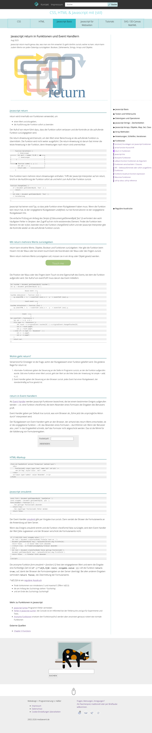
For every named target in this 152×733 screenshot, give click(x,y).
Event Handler (19, 401)
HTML (41, 21)
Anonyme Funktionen (23, 616)
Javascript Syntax (21, 607)
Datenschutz (37, 708)
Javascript (64, 21)
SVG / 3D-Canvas (132, 23)
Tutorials (109, 21)
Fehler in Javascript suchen (25, 610)
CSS (19, 21)
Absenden (45, 444)
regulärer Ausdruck (33, 579)
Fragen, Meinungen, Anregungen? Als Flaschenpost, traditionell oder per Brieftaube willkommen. (97, 703)
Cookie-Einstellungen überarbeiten (46, 711)
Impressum (57, 4)
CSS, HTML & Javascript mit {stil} (76, 12)
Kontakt (45, 4)
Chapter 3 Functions (22, 630)
